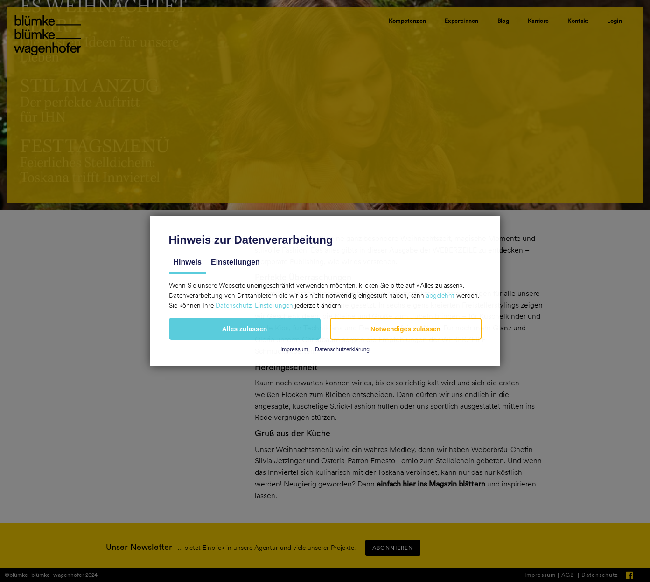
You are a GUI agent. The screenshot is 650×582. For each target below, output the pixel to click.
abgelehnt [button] (440, 295)
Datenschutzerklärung (342, 349)
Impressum (294, 349)
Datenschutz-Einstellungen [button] (254, 305)
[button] (245, 329)
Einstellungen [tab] (235, 262)
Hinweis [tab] (188, 262)
